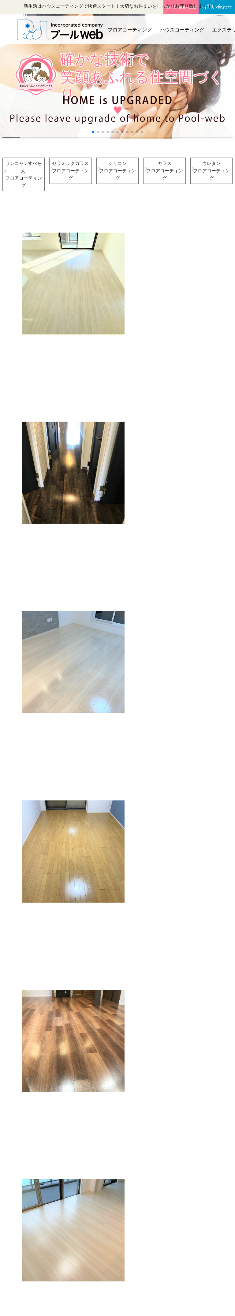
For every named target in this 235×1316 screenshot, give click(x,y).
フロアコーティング (129, 27)
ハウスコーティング (180, 27)
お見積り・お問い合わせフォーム (199, 1172)
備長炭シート (120, 1227)
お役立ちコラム (156, 1190)
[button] (93, 132)
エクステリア (154, 1153)
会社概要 (193, 1135)
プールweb (109, 1305)
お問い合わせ (217, 6)
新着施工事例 (154, 1181)
